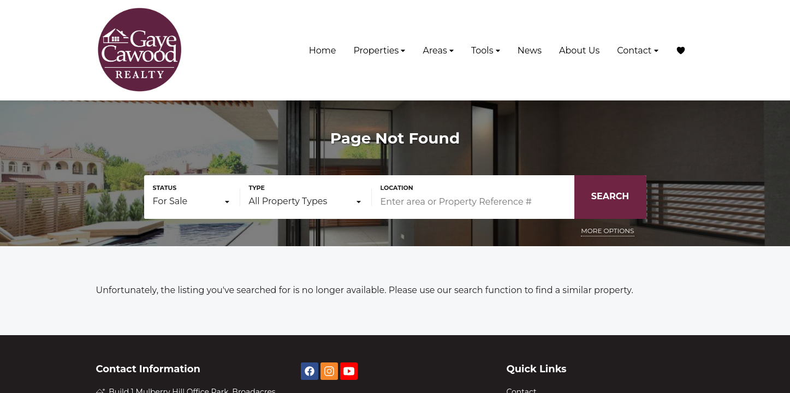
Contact (637, 50)
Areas (438, 50)
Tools (485, 50)
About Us (579, 50)
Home (322, 50)
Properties (379, 50)
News (530, 50)
